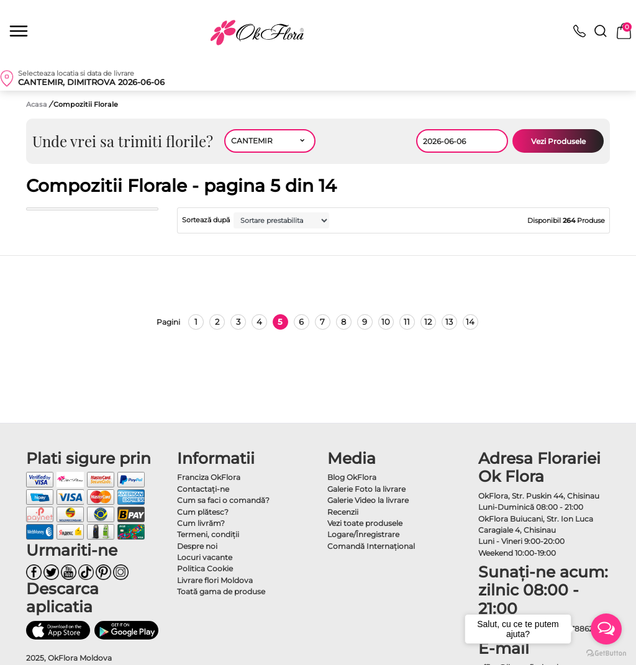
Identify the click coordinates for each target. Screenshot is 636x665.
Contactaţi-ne (203, 489)
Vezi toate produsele (364, 523)
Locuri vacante (204, 557)
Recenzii (342, 512)
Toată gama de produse (221, 591)
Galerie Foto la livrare (366, 489)
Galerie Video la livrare (368, 500)
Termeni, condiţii (208, 534)
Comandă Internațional (371, 546)
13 (449, 322)
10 (385, 322)
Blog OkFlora (351, 477)
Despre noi (197, 546)
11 (407, 322)
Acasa (36, 104)
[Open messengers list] (606, 629)
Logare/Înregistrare (363, 534)
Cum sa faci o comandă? (223, 500)
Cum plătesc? (203, 512)
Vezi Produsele (558, 141)
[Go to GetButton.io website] (606, 652)
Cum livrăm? (201, 523)
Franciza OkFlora (208, 477)
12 (428, 322)
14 (470, 322)
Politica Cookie (205, 568)
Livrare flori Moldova (215, 580)
